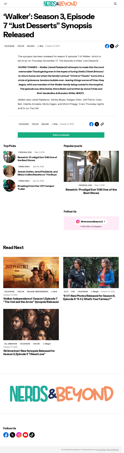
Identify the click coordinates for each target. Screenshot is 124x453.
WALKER (30, 46)
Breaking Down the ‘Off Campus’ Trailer (36, 187)
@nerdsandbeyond (92, 221)
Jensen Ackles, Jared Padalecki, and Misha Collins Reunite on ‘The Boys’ (38, 173)
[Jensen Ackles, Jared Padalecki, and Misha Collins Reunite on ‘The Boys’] (9, 171)
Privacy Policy (101, 450)
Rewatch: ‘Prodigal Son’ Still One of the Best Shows (37, 159)
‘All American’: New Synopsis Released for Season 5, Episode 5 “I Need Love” (29, 352)
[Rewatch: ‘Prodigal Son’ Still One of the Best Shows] (9, 157)
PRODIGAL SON (25, 152)
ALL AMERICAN (10, 344)
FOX (73, 291)
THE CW (20, 46)
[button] (5, 3)
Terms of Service (113, 450)
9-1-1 (66, 291)
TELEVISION (9, 46)
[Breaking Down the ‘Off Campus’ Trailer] (9, 185)
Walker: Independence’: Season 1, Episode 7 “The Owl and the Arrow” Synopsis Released (30, 300)
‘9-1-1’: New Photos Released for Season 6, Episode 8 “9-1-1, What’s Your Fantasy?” (89, 297)
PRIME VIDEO (24, 166)
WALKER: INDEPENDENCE (37, 291)
